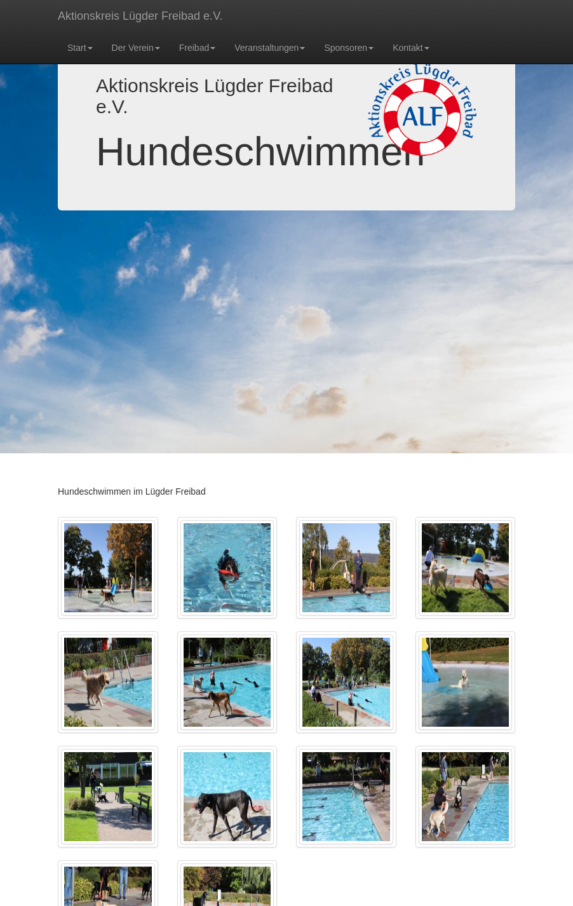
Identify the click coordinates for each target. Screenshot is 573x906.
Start (80, 48)
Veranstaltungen (269, 48)
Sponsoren (349, 48)
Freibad (197, 48)
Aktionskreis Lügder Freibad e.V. (140, 16)
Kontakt (411, 48)
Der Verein (136, 48)
